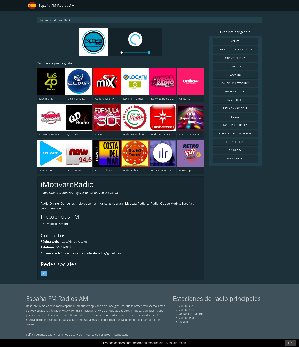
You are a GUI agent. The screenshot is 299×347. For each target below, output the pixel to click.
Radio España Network (165, 134)
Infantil (235, 41)
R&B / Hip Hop (235, 141)
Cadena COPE (187, 306)
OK (290, 343)
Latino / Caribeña (235, 108)
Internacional (235, 91)
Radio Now (74, 170)
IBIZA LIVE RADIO (161, 170)
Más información (177, 343)
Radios (44, 20)
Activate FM (46, 170)
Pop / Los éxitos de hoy (235, 133)
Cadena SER (186, 310)
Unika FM (185, 98)
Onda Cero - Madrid (191, 314)
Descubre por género (235, 32)
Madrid (52, 224)
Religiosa (235, 150)
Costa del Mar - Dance (108, 170)
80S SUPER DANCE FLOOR (195, 134)
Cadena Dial (186, 318)
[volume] (137, 52)
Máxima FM (46, 98)
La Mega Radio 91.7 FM (165, 98)
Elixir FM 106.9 (76, 98)
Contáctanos (122, 334)
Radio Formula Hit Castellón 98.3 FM (145, 134)
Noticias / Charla (235, 125)
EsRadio (184, 322)
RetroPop (185, 170)
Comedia (235, 66)
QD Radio (73, 134)
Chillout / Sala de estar (235, 49)
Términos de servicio (69, 334)
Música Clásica (235, 58)
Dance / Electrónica (235, 83)
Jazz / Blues (235, 100)
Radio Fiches (131, 170)
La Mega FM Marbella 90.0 (55, 134)
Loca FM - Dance (133, 98)
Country (235, 74)
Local (235, 116)
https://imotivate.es (73, 241)
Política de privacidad (39, 334)
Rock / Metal (235, 158)
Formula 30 (102, 134)
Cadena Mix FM (104, 98)
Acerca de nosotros (98, 334)
